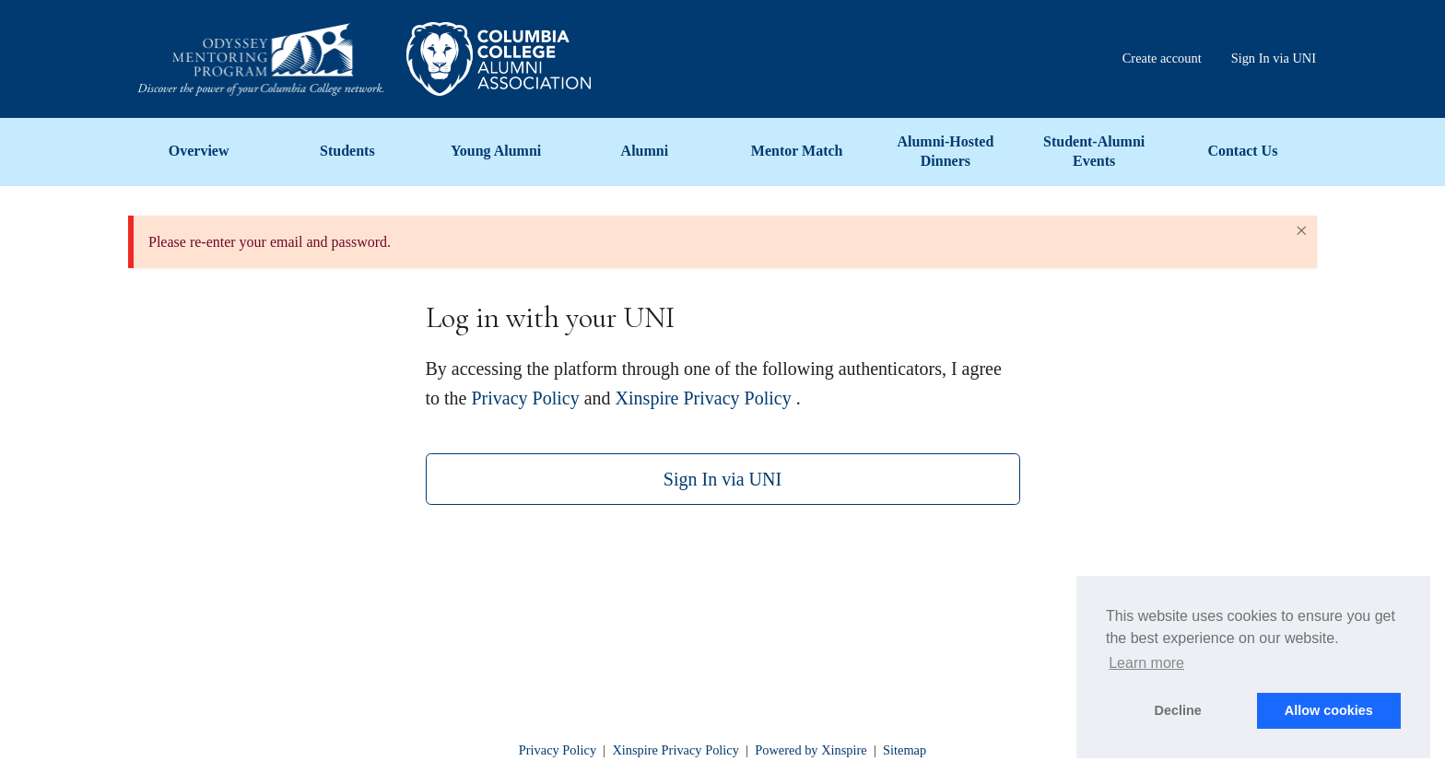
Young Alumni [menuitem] (496, 150)
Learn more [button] (1146, 663)
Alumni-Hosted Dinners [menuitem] (945, 151)
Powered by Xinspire (811, 750)
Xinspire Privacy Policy (704, 398)
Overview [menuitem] (199, 150)
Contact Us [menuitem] (1242, 150)
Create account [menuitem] (1162, 58)
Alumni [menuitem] (645, 150)
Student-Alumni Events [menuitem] (1094, 151)
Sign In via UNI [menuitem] (1273, 58)
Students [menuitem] (347, 150)
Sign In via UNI (722, 479)
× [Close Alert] (1301, 230)
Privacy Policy (526, 398)
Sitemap (904, 750)
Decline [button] (1178, 710)
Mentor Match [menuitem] (797, 150)
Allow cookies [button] (1329, 710)
